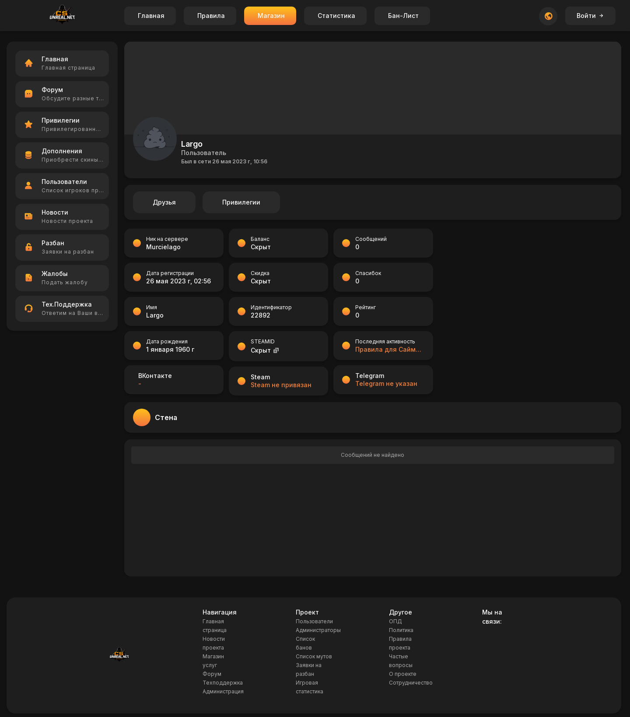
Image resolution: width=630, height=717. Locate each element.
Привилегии (241, 202)
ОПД (395, 621)
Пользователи (314, 621)
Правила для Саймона (389, 349)
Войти (590, 15)
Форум (212, 674)
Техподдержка (223, 682)
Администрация (223, 691)
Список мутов (314, 656)
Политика (401, 630)
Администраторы (318, 630)
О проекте (402, 674)
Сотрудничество (411, 682)
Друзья (164, 202)
